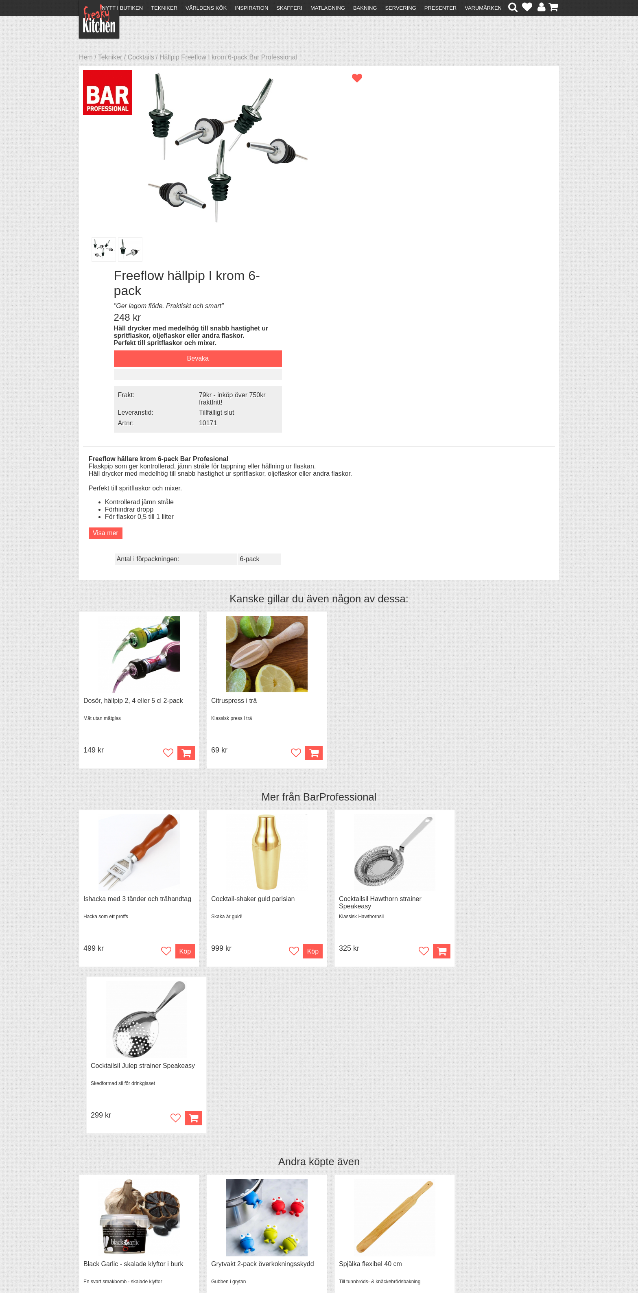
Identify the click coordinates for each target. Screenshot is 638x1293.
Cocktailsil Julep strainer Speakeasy (501, 690)
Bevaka (463, 159)
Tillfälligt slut (482, 212)
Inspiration (251, 8)
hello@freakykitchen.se (288, 1265)
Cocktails (141, 57)
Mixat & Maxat (219, 1210)
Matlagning (327, 8)
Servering (400, 8)
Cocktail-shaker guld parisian (246, 690)
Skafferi (289, 8)
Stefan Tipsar (218, 1217)
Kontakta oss (102, 1195)
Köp (180, 545)
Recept (209, 1195)
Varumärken (483, 8)
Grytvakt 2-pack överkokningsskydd (256, 889)
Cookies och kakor (316, 1211)
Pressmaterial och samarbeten (334, 1204)
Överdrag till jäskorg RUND (488, 889)
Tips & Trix (214, 1203)
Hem (86, 57)
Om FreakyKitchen (316, 1197)
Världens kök (206, 8)
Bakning (365, 8)
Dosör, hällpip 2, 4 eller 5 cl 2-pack (133, 492)
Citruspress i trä (228, 492)
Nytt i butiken (122, 8)
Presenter (440, 8)
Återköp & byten (106, 1210)
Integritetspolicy (105, 1225)
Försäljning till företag (114, 1217)
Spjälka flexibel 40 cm (358, 889)
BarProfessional (340, 588)
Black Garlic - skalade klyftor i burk (133, 889)
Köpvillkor (97, 1203)
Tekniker (164, 8)
